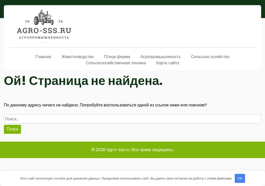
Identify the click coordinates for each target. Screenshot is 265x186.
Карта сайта (167, 63)
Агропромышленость (161, 57)
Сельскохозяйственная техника (116, 63)
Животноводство (78, 57)
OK (239, 178)
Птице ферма (117, 57)
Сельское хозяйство (210, 57)
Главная (43, 57)
